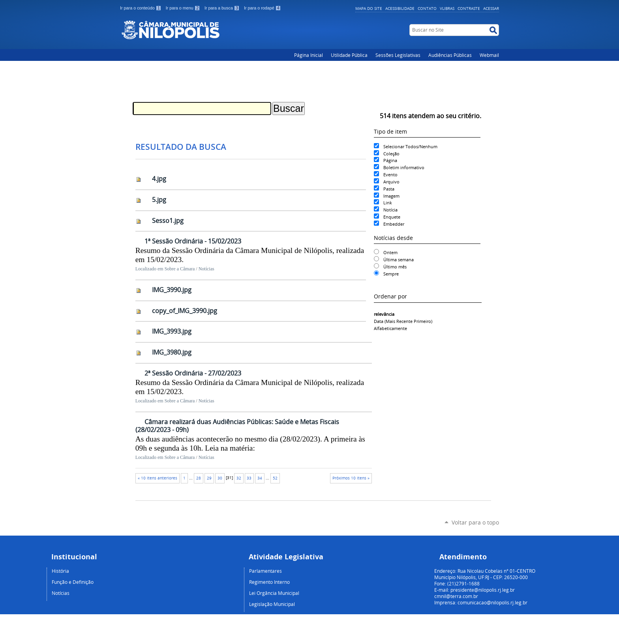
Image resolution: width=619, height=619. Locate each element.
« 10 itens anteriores (157, 478)
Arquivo (391, 182)
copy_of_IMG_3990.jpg (184, 310)
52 (275, 478)
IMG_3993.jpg (171, 331)
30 (220, 478)
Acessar (491, 8)
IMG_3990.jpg (171, 289)
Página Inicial (308, 55)
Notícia (390, 210)
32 (238, 478)
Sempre (391, 274)
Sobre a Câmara (180, 269)
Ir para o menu (183, 8)
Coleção (391, 154)
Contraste (469, 8)
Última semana (398, 259)
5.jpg (159, 199)
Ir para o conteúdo (141, 8)
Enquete (391, 217)
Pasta (388, 189)
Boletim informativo (403, 167)
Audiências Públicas (450, 55)
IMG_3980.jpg (171, 352)
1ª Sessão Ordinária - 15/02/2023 (192, 241)
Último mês (395, 267)
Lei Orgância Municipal (274, 593)
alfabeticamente (390, 328)
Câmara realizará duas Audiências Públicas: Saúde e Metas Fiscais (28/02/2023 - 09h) (237, 425)
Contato (427, 8)
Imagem (391, 196)
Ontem (390, 252)
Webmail (489, 55)
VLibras (447, 8)
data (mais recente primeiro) (403, 321)
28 (198, 478)
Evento (390, 174)
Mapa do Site (368, 8)
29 (209, 478)
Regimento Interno (269, 582)
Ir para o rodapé (262, 8)
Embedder (393, 224)
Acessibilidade (400, 8)
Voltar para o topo (475, 522)
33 (249, 478)
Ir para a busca (222, 8)
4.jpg (159, 178)
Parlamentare (264, 571)
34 (259, 478)
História (60, 571)
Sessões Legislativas (397, 55)
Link (387, 203)
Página (390, 160)
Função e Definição (73, 582)
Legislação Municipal (272, 604)
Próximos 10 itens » (351, 478)
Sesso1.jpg (168, 220)
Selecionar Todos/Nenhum (410, 146)
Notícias (206, 269)
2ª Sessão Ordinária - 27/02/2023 (192, 373)
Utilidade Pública (349, 55)
